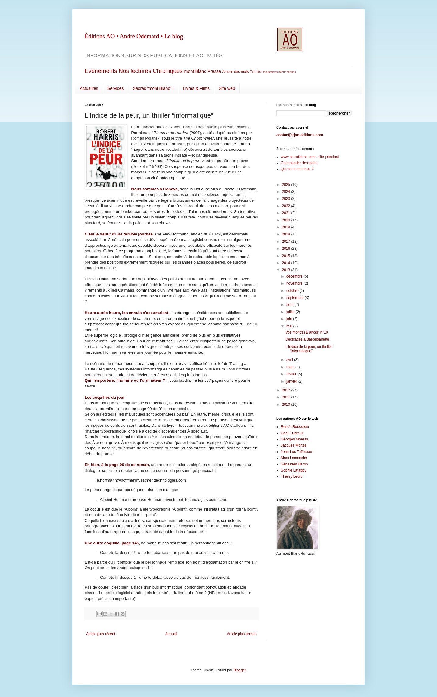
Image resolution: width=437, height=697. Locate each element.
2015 (286, 256)
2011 (286, 397)
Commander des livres (299, 163)
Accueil (171, 634)
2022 (286, 206)
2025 (286, 184)
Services (115, 88)
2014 (286, 263)
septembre (295, 297)
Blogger (239, 670)
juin (289, 319)
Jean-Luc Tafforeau (296, 452)
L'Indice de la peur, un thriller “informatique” (308, 349)
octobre (292, 290)
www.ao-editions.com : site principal (310, 157)
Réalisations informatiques (279, 71)
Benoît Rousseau (295, 427)
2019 (286, 227)
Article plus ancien (242, 634)
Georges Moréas (294, 439)
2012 (286, 390)
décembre (295, 276)
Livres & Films (196, 88)
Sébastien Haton (294, 464)
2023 (286, 198)
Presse (214, 71)
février (292, 374)
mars (290, 367)
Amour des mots (235, 71)
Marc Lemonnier (294, 458)
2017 (286, 241)
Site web (227, 88)
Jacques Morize (293, 445)
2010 (286, 404)
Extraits (255, 71)
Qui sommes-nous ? (297, 169)
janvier (292, 381)
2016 (286, 248)
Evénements (101, 71)
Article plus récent (100, 634)
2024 (286, 191)
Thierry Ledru (291, 476)
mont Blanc (195, 71)
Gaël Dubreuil (292, 433)
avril (290, 360)
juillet (291, 312)
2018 (286, 234)
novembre (295, 283)
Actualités (89, 88)
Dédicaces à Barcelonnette (307, 339)
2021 (286, 213)
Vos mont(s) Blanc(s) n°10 (306, 332)
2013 (286, 270)
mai (289, 326)
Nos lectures (135, 71)
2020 (286, 220)
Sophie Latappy (293, 470)
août (290, 305)
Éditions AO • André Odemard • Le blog (134, 36)
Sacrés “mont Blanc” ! (153, 88)
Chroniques (168, 71)
